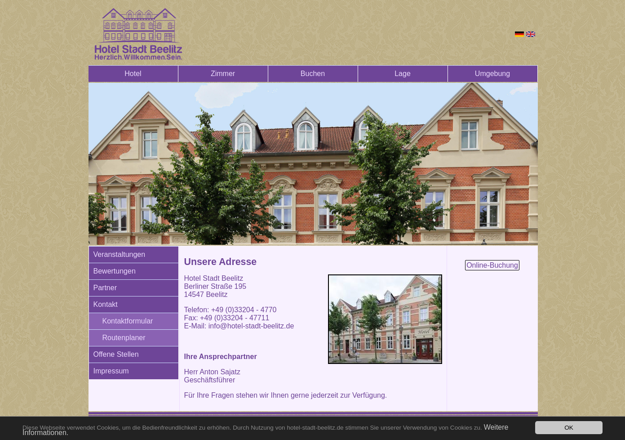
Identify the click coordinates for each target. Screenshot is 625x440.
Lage (403, 73)
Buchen (313, 73)
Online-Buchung (492, 265)
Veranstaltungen (119, 254)
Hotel (132, 73)
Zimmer (223, 73)
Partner (105, 288)
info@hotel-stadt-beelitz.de (251, 326)
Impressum (111, 371)
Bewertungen (114, 271)
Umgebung (492, 73)
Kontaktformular (127, 321)
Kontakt (105, 304)
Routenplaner (124, 337)
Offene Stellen (116, 354)
